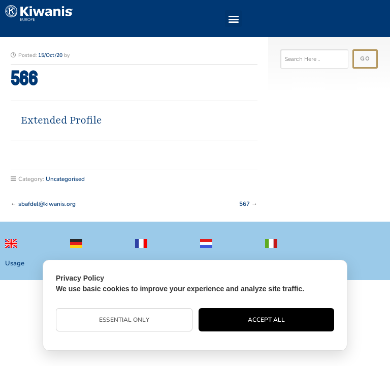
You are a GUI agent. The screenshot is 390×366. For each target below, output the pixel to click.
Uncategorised (65, 179)
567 (244, 204)
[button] (233, 18)
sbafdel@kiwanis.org (47, 204)
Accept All (266, 320)
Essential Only (124, 320)
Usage (14, 263)
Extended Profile (61, 120)
